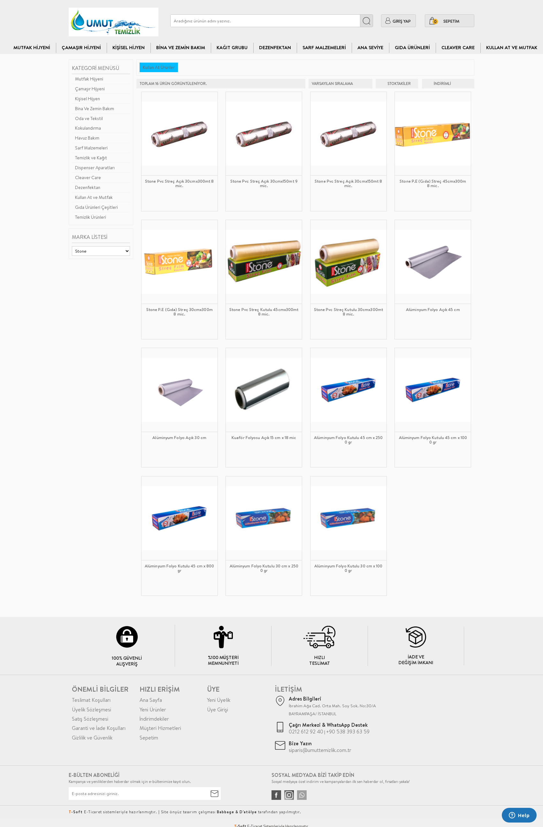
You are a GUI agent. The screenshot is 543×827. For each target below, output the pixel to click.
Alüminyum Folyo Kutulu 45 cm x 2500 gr (348, 440)
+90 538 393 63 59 (348, 731)
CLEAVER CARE (458, 47)
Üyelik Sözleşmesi (91, 709)
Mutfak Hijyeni (31, 47)
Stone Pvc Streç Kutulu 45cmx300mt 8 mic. (263, 312)
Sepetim (149, 737)
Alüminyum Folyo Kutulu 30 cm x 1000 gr (348, 568)
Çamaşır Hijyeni (81, 47)
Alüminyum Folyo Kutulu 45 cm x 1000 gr (433, 440)
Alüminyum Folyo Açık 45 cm (433, 309)
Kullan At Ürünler (159, 67)
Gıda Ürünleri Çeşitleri (96, 207)
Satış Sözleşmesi (90, 718)
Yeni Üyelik (218, 699)
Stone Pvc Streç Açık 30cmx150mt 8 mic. (348, 183)
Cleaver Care (88, 177)
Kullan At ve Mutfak (511, 47)
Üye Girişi (217, 709)
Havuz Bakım (87, 138)
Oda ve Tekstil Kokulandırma (89, 123)
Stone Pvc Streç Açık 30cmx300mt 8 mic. (179, 183)
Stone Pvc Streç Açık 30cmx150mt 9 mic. (264, 183)
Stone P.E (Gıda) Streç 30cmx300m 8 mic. (179, 312)
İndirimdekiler (154, 718)
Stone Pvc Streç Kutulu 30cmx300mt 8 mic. (348, 312)
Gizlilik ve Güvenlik (92, 737)
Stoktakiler (395, 83)
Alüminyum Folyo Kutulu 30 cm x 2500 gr (264, 568)
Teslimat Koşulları (91, 699)
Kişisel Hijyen (128, 47)
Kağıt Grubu (232, 47)
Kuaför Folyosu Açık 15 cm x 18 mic (264, 437)
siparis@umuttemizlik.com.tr (320, 750)
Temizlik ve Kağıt (91, 158)
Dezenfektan (275, 47)
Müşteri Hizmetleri (160, 728)
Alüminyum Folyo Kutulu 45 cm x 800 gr (179, 568)
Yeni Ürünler (153, 709)
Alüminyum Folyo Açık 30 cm (179, 437)
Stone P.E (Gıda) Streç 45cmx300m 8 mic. (433, 183)
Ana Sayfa (151, 699)
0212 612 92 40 (306, 731)
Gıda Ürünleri (412, 47)
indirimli (438, 83)
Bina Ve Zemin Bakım (180, 47)
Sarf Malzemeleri (324, 47)
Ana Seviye (370, 47)
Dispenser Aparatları (95, 167)
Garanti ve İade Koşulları (99, 728)
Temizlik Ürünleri (90, 217)
